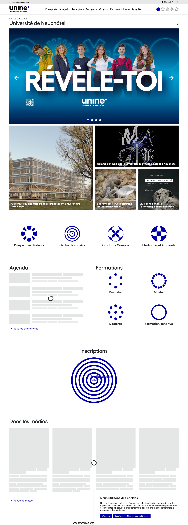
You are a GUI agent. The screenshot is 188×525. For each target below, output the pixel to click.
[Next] (171, 78)
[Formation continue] (159, 313)
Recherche (91, 9)
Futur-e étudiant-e (120, 9)
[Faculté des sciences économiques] (176, 9)
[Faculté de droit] (171, 9)
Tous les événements (26, 328)
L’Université (51, 9)
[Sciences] (167, 9)
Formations (78, 9)
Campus (103, 9)
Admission (64, 9)
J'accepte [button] (106, 516)
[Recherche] (178, 2)
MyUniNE (167, 2)
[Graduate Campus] (116, 235)
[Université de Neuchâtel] (19, 9)
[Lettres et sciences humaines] (162, 9)
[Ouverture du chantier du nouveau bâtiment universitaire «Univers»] (51, 168)
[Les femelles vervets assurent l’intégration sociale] (115, 189)
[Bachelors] (116, 282)
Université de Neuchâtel (19, 2)
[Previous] (16, 78)
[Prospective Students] (29, 235)
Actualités (137, 9)
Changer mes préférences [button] (137, 516)
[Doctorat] (116, 313)
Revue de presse (23, 500)
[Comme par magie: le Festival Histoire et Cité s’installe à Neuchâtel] (137, 146)
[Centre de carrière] (72, 235)
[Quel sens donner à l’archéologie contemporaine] (158, 189)
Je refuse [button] (119, 516)
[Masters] (159, 282)
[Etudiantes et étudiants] (159, 235)
